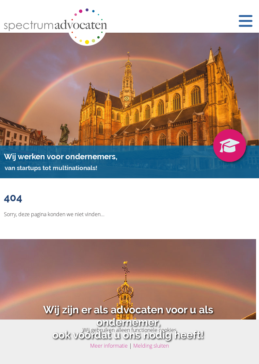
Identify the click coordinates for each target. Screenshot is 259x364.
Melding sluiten (151, 345)
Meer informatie (109, 345)
